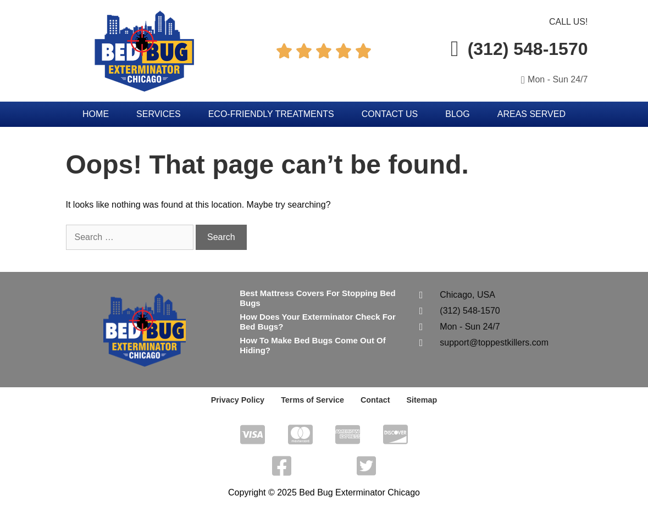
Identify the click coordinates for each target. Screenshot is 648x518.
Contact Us (390, 114)
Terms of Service (313, 400)
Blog (457, 114)
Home (95, 114)
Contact (374, 400)
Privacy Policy (239, 400)
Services (158, 114)
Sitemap (420, 400)
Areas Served (531, 114)
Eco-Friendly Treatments (271, 114)
